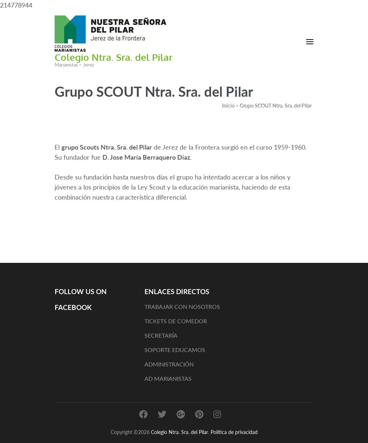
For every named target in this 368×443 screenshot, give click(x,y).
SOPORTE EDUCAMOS (174, 349)
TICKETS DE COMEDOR (175, 321)
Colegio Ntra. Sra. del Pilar (113, 57)
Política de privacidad (234, 432)
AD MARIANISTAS (168, 378)
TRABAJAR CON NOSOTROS (182, 306)
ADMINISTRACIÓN (169, 364)
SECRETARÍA (161, 335)
